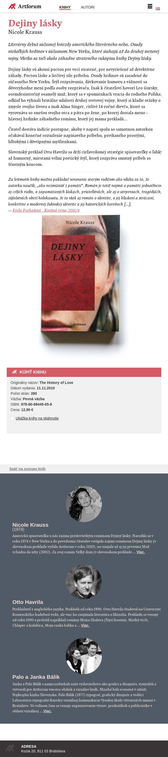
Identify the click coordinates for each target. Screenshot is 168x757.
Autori (88, 7)
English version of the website (158, 8)
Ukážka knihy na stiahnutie (37, 418)
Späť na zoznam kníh (27, 469)
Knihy (65, 7)
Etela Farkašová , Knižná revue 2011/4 (46, 210)
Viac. (141, 552)
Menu (150, 6)
